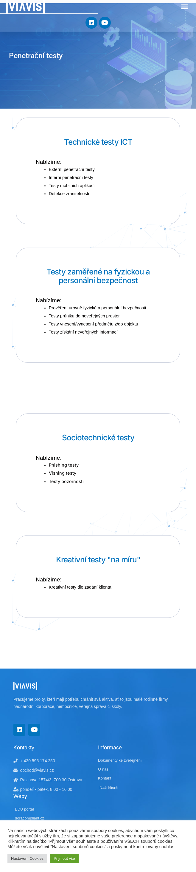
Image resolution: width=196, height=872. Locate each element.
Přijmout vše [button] (64, 858)
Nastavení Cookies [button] (27, 858)
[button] (184, 7)
